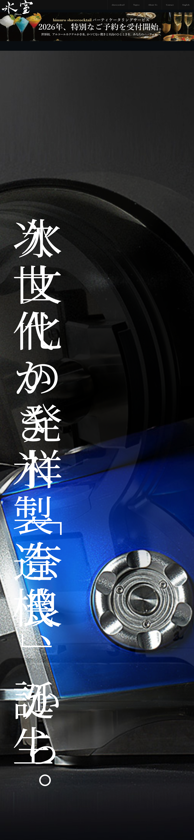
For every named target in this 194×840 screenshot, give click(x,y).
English (186, 5)
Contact (170, 5)
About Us (152, 5)
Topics (136, 5)
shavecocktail (118, 5)
